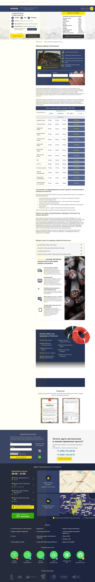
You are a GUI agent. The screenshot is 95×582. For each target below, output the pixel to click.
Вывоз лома (66, 31)
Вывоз (91, 8)
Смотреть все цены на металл (73, 36)
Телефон (55, 73)
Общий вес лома (73, 73)
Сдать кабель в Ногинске (60, 80)
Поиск (83, 8)
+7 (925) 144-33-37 (66, 454)
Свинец (65, 28)
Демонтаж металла (68, 32)
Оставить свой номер (64, 458)
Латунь (65, 27)
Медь (64, 22)
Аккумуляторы (67, 18)
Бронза (65, 24)
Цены (87, 8)
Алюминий (66, 21)
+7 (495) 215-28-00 (66, 450)
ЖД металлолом (67, 25)
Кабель (65, 19)
